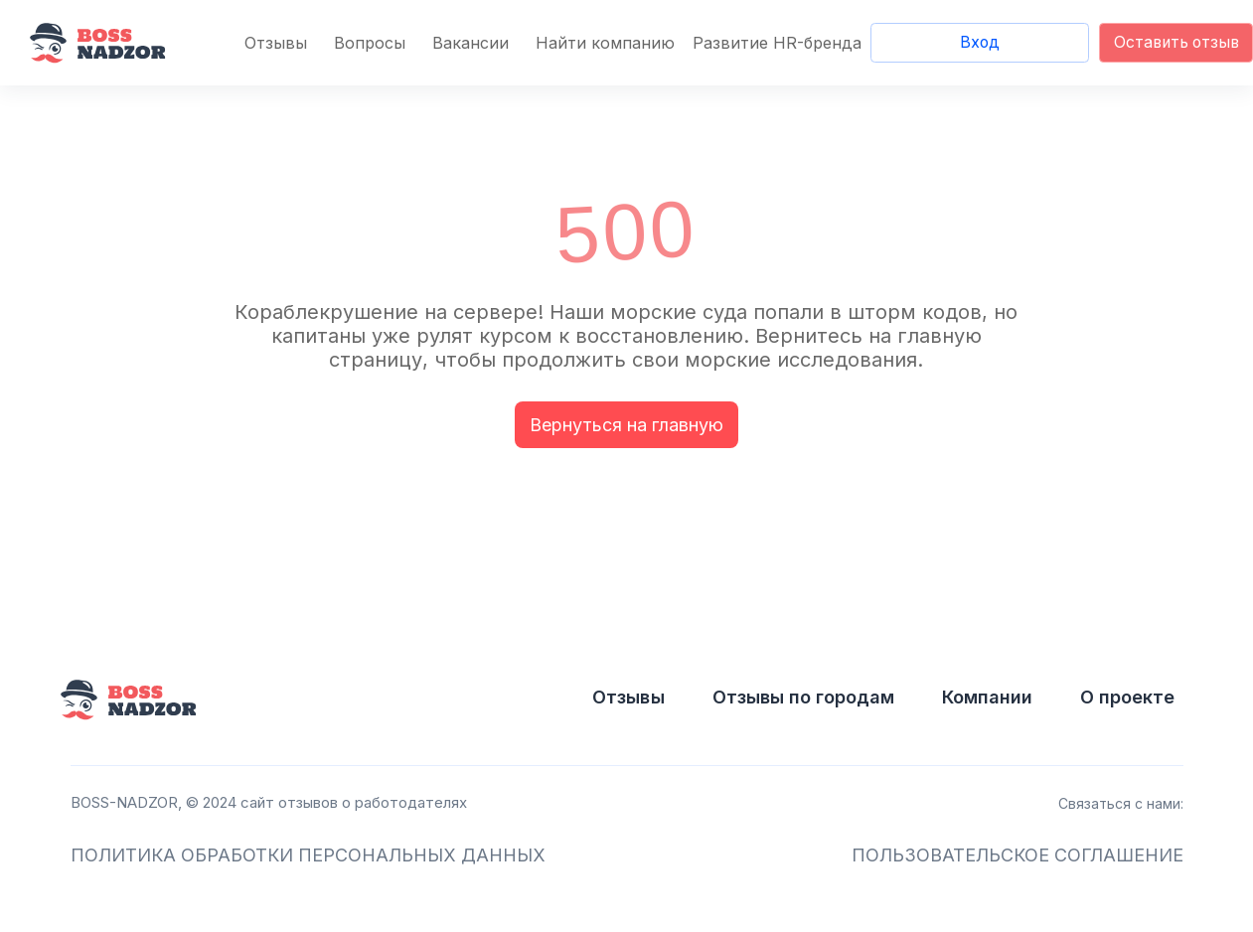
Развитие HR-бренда (777, 43)
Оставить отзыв (1176, 42)
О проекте (1127, 697)
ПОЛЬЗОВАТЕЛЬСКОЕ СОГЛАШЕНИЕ (1017, 855)
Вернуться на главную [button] (626, 424)
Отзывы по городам (803, 697)
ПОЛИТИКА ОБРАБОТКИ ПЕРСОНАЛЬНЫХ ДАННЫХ (308, 855)
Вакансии (470, 43)
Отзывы (275, 43)
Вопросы (369, 43)
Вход (980, 42)
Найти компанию (605, 43)
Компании (987, 697)
